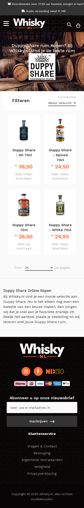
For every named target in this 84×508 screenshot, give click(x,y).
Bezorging (42, 453)
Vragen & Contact (42, 446)
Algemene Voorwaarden (42, 460)
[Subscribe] (42, 421)
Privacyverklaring (42, 473)
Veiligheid (42, 467)
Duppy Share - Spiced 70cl (60, 155)
